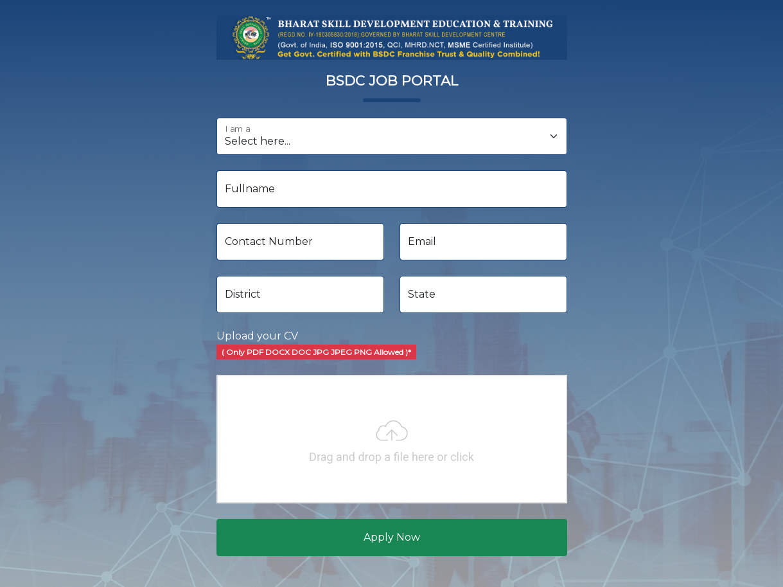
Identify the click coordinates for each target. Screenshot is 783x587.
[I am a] (391, 136)
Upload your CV (316, 344)
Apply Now (392, 537)
